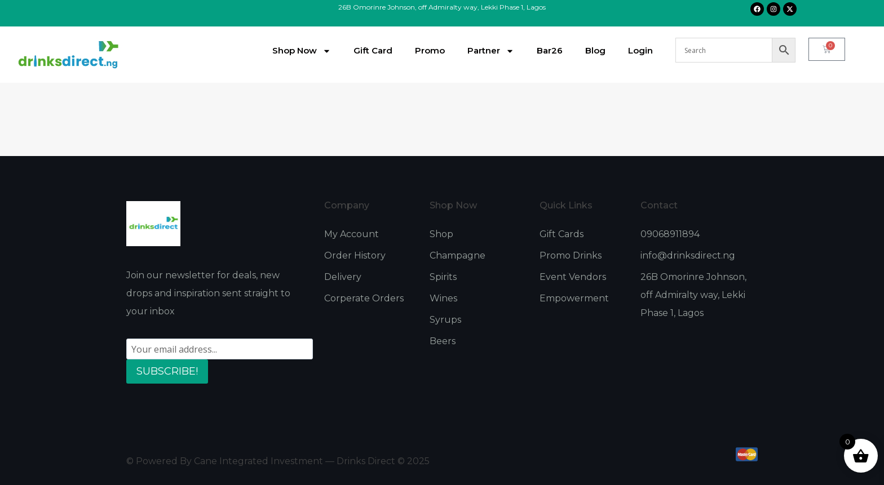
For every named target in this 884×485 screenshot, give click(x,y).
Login (640, 50)
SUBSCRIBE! (167, 371)
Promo (430, 50)
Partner (490, 51)
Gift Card (372, 50)
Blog (595, 50)
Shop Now (301, 51)
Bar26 (550, 50)
